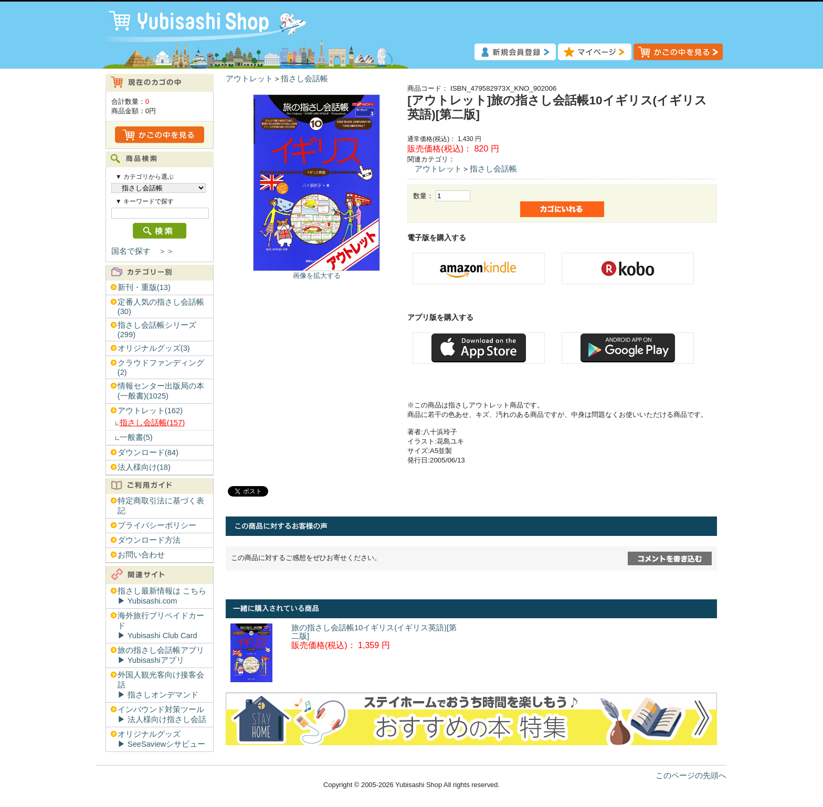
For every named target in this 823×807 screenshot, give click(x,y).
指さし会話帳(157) (152, 422)
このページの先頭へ (691, 775)
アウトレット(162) (150, 410)
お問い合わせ (141, 555)
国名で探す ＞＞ (142, 251)
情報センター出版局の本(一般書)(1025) (161, 391)
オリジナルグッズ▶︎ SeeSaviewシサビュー (161, 739)
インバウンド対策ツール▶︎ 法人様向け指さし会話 (162, 714)
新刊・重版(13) (144, 287)
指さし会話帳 (304, 78)
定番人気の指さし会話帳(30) (161, 307)
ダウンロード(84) (148, 452)
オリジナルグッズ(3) (154, 348)
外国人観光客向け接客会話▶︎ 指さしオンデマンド (161, 685)
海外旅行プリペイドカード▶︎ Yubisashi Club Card (161, 625)
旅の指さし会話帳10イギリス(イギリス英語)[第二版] (374, 631)
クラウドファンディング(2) (161, 367)
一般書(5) (136, 437)
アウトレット (249, 78)
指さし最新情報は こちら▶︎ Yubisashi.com (162, 596)
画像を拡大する (317, 275)
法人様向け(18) (144, 467)
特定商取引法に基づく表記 (161, 506)
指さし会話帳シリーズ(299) (157, 330)
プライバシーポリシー (157, 525)
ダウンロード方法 (149, 540)
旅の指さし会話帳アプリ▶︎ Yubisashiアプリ (161, 655)
